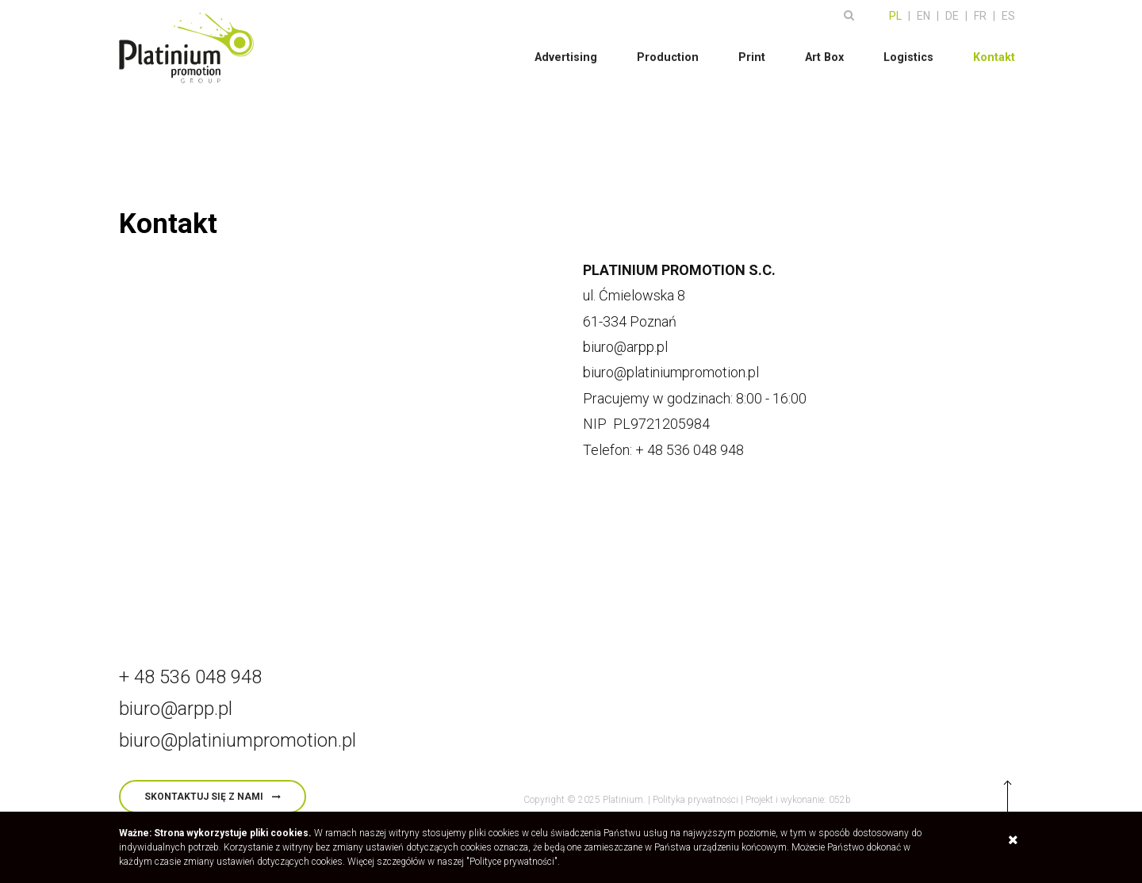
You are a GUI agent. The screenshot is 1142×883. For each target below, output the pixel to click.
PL (895, 12)
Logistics (909, 53)
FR (980, 12)
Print (754, 53)
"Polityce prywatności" (512, 861)
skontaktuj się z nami (203, 796)
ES (1008, 12)
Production (671, 53)
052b (840, 799)
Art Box (826, 53)
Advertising (570, 53)
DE (952, 12)
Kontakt (994, 53)
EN (923, 12)
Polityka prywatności (695, 799)
